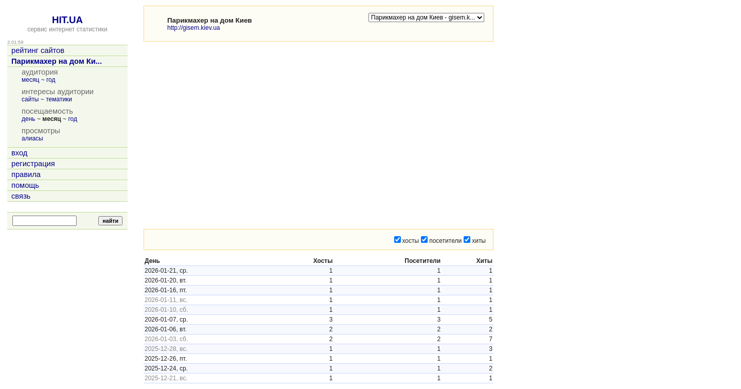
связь (20, 196)
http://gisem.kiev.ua (193, 27)
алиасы (32, 138)
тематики (59, 99)
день (29, 118)
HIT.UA (67, 19)
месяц (30, 79)
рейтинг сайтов (37, 50)
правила (26, 174)
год (51, 79)
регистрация (33, 164)
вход (19, 153)
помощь (25, 185)
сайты (30, 99)
